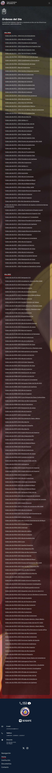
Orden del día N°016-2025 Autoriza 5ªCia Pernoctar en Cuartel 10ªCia (26, 630)
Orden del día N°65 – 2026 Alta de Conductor (18, 39)
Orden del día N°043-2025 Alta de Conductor (18, 534)
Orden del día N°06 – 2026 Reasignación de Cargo (20, 249)
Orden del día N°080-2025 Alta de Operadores (19, 404)
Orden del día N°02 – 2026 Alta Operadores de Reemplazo (22, 263)
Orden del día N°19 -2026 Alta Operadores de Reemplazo (22, 201)
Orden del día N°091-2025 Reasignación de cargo (20, 365)
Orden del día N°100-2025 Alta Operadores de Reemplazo (22, 334)
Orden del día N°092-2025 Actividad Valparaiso (19, 362)
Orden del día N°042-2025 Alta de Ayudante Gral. (20, 538)
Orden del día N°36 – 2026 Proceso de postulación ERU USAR (23, 141)
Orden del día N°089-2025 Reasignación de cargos (20, 372)
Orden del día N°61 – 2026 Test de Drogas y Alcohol (20, 53)
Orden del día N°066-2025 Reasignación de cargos (20, 453)
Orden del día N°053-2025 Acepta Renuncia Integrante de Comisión (25, 499)
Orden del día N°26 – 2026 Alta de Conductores (19, 176)
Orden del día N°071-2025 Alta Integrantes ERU (19, 436)
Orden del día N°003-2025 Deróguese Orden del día (20, 675)
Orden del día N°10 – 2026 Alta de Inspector (18, 234)
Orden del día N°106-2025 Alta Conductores (18, 313)
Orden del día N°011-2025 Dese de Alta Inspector (20, 647)
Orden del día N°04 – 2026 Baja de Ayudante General (21, 256)
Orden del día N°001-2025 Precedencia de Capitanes (21, 682)
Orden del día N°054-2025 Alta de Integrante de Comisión (22, 496)
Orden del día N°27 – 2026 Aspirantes (16, 173)
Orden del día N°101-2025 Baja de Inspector (18, 330)
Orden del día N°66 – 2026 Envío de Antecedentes (20, 36)
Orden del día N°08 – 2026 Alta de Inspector (18, 241)
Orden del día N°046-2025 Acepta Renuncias (18, 524)
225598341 (15, 735)
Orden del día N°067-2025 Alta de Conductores (19, 450)
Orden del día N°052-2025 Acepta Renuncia (18, 503)
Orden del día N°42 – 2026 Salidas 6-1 (16, 120)
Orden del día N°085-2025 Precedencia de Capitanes (21, 387)
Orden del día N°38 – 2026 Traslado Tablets (18, 134)
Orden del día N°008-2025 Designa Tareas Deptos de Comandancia (25, 658)
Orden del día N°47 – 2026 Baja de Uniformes (19, 102)
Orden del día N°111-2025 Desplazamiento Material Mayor (23, 295)
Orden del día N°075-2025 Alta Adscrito (17, 422)
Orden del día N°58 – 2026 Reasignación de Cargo (20, 64)
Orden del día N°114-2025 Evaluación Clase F (18, 284)
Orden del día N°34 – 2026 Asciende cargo (18, 148)
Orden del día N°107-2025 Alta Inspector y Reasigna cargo (23, 309)
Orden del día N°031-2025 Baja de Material (18, 577)
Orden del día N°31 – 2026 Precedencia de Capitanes (21, 159)
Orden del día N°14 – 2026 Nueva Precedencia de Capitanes (23, 220)
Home (3, 757)
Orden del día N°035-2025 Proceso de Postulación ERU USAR (23, 563)
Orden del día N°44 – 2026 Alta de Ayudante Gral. (20, 113)
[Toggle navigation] (49, 3)
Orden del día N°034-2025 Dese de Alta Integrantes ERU (22, 566)
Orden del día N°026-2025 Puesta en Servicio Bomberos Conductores (26, 594)
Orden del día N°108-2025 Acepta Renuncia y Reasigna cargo (23, 306)
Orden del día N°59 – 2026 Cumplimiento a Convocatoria (22, 60)
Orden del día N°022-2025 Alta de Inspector (18, 608)
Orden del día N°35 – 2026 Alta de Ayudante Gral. (20, 145)
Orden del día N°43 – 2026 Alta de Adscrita (18, 117)
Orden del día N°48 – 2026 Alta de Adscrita (18, 99)
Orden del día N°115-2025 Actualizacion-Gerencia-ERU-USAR (23, 281)
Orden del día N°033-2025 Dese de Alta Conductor (20, 570)
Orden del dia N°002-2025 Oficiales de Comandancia (21, 679)
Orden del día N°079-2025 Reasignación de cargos (20, 408)
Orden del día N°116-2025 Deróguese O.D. (18, 277)
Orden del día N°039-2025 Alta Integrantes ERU (19, 549)
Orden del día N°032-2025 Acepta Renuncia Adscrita (21, 573)
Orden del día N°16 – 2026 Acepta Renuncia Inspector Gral (22, 213)
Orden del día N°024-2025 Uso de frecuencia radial (20, 601)
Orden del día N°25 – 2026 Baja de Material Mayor (20, 180)
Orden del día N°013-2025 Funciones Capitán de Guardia (22, 640)
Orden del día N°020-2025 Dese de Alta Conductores (21, 615)
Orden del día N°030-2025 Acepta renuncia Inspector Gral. (22, 580)
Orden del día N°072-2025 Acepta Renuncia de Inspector (22, 432)
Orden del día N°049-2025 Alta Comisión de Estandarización (23, 513)
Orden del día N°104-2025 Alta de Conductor (18, 320)
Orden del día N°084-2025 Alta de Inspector (18, 390)
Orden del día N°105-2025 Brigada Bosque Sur (19, 316)
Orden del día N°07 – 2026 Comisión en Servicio (19, 245)
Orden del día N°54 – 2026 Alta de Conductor (18, 78)
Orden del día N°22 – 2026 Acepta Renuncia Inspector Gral (22, 190)
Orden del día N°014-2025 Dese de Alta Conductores (21, 637)
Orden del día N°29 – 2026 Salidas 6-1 (16, 166)
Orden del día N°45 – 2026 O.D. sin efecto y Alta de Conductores (24, 110)
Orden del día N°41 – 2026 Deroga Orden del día (19, 124)
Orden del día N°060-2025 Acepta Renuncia (18, 475)
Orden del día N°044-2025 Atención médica (18, 531)
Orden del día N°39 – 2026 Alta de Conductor (18, 131)
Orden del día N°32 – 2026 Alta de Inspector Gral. (20, 155)
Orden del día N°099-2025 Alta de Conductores (19, 337)
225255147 (22, 735)
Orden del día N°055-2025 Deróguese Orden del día (20, 492)
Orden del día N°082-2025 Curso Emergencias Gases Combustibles (25, 397)
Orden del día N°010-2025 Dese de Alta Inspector (20, 651)
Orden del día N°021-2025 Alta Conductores (18, 612)
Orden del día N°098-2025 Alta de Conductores (19, 341)
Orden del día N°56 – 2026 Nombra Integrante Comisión (22, 71)
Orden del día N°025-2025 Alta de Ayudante (18, 598)
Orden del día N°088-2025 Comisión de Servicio (19, 376)
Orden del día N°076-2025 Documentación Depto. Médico (22, 418)
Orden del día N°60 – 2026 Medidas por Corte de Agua (21, 57)
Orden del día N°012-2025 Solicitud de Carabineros (20, 644)
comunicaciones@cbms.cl (12, 728)
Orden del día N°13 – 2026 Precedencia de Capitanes (21, 224)
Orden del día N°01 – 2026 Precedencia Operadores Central (23, 266)
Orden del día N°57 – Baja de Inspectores (17, 67)
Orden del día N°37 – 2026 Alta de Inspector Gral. (20, 138)
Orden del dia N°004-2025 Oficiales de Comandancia (21, 672)
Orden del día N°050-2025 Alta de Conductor (18, 510)
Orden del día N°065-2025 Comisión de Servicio (19, 457)
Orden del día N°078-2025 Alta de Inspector (18, 411)
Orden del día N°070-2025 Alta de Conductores (19, 439)
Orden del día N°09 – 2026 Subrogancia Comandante (21, 238)
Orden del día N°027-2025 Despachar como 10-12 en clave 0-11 (24, 591)
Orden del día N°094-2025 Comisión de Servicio (19, 355)
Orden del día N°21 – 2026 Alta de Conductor (18, 194)
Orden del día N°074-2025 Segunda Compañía (19, 425)
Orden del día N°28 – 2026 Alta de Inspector (18, 169)
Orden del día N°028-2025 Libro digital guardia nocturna (22, 587)
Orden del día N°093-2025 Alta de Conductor (18, 358)
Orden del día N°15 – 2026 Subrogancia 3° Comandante (21, 217)
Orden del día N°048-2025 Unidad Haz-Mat (18, 517)
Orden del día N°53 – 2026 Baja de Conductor (19, 81)
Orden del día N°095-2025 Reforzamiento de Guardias (21, 351)
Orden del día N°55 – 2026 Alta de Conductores (19, 74)
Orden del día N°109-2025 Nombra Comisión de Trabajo (22, 302)
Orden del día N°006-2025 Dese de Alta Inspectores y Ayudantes (24, 665)
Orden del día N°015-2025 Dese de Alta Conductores (21, 633)
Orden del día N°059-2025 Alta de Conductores (19, 478)
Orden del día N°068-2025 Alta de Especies (18, 446)
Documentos (6, 764)
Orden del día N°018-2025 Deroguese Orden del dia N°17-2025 (24, 622)
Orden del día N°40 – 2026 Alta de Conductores (19, 127)
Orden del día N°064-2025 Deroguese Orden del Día (20, 460)
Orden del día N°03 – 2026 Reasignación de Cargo (20, 259)
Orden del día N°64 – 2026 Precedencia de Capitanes (21, 43)
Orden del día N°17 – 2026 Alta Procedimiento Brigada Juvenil (24, 210)
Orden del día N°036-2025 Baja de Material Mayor (20, 559)
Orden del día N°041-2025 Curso (15, 541)
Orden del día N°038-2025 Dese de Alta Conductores (21, 552)
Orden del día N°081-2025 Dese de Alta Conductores (21, 401)
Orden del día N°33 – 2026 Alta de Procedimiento (20, 152)
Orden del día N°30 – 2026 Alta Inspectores (18, 162)
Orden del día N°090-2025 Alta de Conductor (18, 369)
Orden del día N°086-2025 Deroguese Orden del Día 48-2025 (23, 383)
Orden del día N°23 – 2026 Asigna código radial (19, 187)
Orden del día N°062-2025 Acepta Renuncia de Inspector (22, 468)
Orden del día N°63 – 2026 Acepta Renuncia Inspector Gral (22, 46)
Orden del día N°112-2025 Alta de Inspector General (21, 291)
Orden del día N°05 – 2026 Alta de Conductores (19, 252)
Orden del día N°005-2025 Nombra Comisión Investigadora (23, 668)
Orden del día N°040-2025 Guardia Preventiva (19, 545)
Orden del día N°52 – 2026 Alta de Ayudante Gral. (20, 85)
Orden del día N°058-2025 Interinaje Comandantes (20, 482)
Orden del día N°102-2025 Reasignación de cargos (20, 327)
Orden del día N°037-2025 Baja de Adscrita (18, 556)
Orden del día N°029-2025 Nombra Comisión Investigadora (23, 584)
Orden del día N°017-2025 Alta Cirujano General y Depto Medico (24, 626)
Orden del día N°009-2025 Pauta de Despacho (19, 654)
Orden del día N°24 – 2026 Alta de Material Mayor (20, 183)
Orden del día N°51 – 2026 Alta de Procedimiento (20, 88)
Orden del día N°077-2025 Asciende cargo (18, 415)
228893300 (9, 735)
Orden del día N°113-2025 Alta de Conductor (18, 288)
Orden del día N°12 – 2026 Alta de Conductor (18, 227)
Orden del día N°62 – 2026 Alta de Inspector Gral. (20, 50)
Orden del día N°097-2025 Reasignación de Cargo (20, 344)
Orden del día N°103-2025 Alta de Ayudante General (21, 323)
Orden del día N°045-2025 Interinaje (16, 527)
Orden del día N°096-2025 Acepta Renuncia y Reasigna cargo (23, 348)
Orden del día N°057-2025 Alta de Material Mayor (20, 485)
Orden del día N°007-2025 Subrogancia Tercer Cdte (20, 661)
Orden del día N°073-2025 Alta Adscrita (17, 429)
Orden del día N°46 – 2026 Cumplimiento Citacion (20, 106)
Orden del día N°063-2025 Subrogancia (17, 464)
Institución (5, 760)
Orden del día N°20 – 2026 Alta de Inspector (18, 198)
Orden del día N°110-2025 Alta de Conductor (18, 299)
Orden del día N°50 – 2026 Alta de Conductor (18, 92)
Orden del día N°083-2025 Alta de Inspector (18, 394)
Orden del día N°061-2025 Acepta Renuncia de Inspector (22, 471)
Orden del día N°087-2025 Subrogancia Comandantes (21, 379)
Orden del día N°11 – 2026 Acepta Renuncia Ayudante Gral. (23, 231)
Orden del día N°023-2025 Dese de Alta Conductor (20, 605)
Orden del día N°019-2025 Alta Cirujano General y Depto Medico (24, 619)
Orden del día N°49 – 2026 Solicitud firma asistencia (21, 95)
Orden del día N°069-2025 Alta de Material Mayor (20, 443)
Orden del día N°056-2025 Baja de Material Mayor (20, 489)
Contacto (5, 767)
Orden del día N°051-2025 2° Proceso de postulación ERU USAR (24, 506)
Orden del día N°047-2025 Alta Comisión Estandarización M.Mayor (25, 520)
